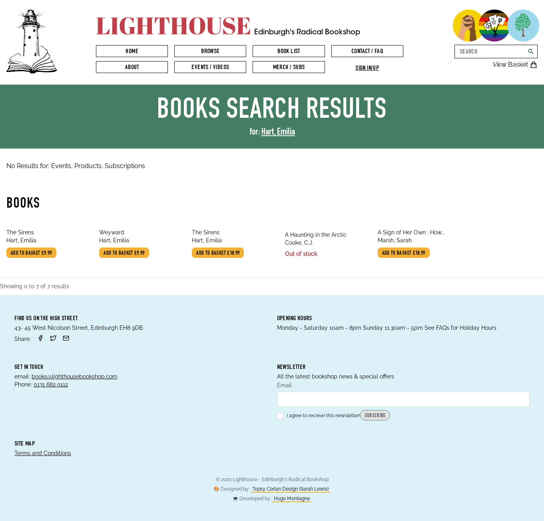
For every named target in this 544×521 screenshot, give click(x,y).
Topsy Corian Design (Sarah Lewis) (290, 489)
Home (132, 52)
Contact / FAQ (367, 52)
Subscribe (375, 416)
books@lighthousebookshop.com (75, 376)
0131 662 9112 (51, 384)
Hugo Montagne (292, 498)
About (132, 68)
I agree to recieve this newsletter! (318, 415)
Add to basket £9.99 (31, 253)
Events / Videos (210, 68)
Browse (210, 52)
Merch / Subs (289, 68)
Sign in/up (367, 68)
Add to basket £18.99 (217, 253)
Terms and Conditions (42, 453)
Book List (288, 52)
